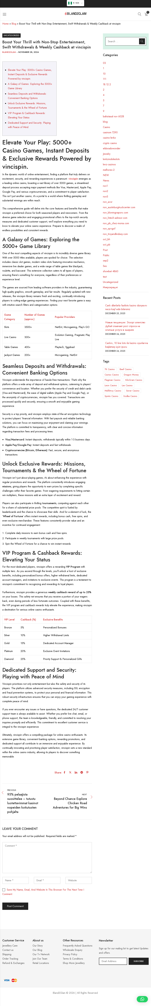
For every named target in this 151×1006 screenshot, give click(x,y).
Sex (105, 266)
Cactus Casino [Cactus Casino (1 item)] (112, 374)
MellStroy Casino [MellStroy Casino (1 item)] (113, 390)
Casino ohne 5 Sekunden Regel (75, 1002)
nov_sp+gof (109, 228)
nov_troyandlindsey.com (115, 234)
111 (104, 79)
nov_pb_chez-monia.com (116, 223)
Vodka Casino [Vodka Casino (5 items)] (130, 396)
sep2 (105, 260)
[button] (142, 999)
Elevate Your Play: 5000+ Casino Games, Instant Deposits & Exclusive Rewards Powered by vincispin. (30, 74)
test (105, 277)
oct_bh (106, 239)
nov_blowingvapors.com (115, 212)
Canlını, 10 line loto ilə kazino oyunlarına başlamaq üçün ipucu (126, 345)
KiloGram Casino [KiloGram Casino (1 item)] (133, 380)
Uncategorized (11, 35)
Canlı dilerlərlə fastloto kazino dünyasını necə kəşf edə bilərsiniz (126, 307)
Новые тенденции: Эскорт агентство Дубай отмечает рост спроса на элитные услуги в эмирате (125, 326)
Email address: (113, 961)
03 (104, 63)
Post (105, 250)
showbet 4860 (110, 271)
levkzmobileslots (111, 159)
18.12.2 (107, 84)
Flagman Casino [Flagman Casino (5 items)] (112, 380)
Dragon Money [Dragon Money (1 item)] (131, 374)
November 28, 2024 (28, 52)
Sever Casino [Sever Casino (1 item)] (132, 390)
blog (105, 121)
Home (5, 23)
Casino (106, 127)
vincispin (73, 179)
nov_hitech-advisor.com (115, 218)
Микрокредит (110, 287)
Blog (13, 23)
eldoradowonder (111, 148)
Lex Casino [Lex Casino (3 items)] (127, 385)
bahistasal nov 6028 (113, 116)
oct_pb (106, 244)
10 (104, 73)
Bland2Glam (9, 52)
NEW (106, 175)
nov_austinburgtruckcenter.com (119, 207)
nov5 (105, 196)
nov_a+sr (107, 202)
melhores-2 (109, 170)
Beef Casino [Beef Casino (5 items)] (126, 369)
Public (106, 255)
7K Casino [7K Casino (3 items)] (110, 369)
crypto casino (110, 143)
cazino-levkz (109, 137)
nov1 (105, 186)
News (106, 180)
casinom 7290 (110, 132)
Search (142, 41)
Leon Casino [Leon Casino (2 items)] (111, 385)
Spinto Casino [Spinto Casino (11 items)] (111, 396)
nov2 (105, 191)
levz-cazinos (109, 164)
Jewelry (106, 154)
